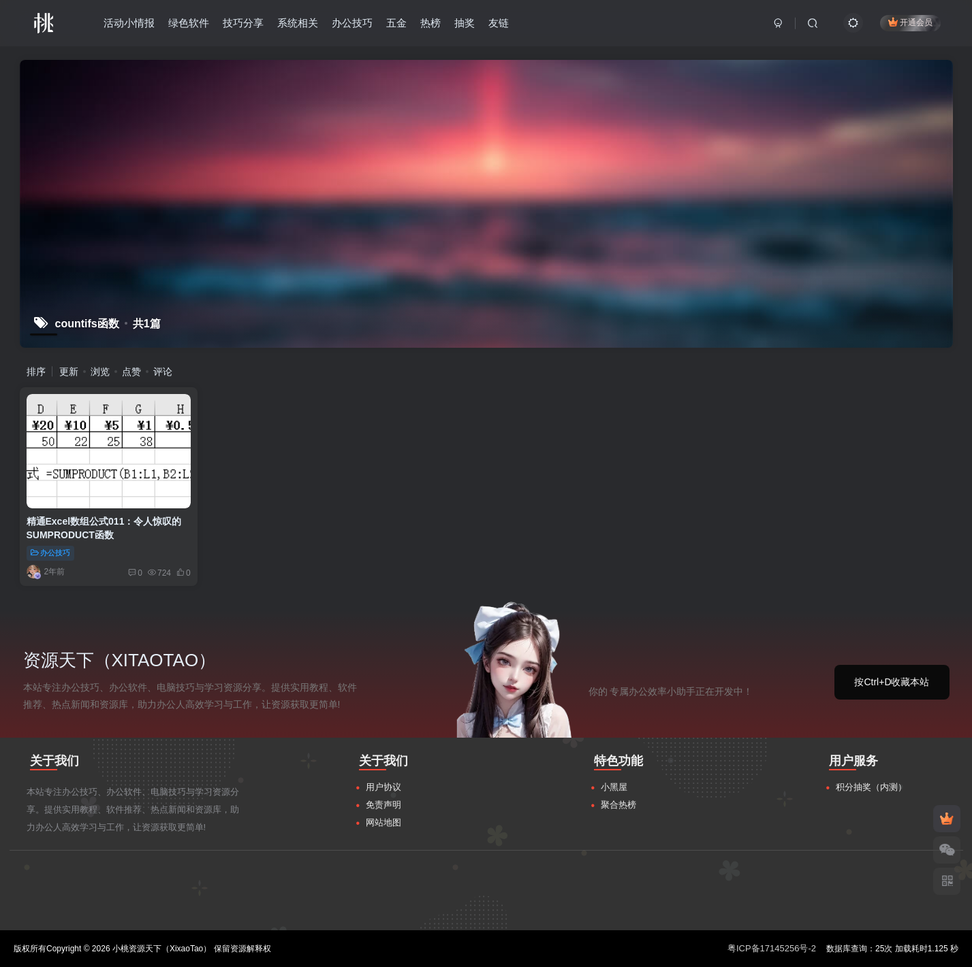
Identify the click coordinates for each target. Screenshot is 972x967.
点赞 (131, 371)
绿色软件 (188, 23)
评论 (162, 371)
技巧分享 (243, 23)
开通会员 (910, 22)
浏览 (100, 371)
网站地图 (383, 822)
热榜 (430, 23)
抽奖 (464, 23)
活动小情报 (129, 23)
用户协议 (383, 787)
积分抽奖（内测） (871, 787)
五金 (396, 23)
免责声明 (383, 805)
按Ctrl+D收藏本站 (891, 681)
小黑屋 (614, 787)
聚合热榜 (618, 805)
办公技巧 (352, 23)
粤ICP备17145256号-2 (771, 948)
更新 (68, 371)
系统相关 (297, 23)
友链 (498, 23)
